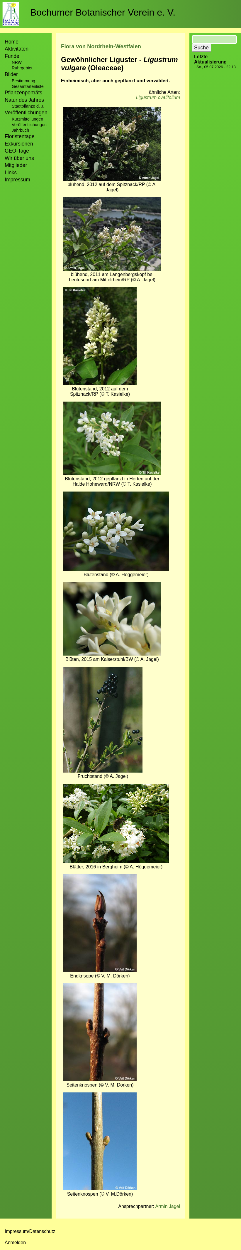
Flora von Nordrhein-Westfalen (101, 46)
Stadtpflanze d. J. (28, 106)
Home (11, 42)
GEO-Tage (17, 151)
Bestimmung (23, 80)
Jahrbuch (20, 130)
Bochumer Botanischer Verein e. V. (102, 12)
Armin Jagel (167, 1206)
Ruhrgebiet (22, 68)
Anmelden (15, 1242)
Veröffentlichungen (29, 124)
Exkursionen (19, 144)
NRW (17, 62)
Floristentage (20, 136)
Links (11, 173)
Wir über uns (19, 158)
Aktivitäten (16, 49)
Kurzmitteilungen (27, 119)
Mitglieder (16, 165)
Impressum (17, 180)
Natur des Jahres (24, 100)
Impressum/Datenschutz (30, 1231)
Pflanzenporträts (23, 93)
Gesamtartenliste (28, 86)
